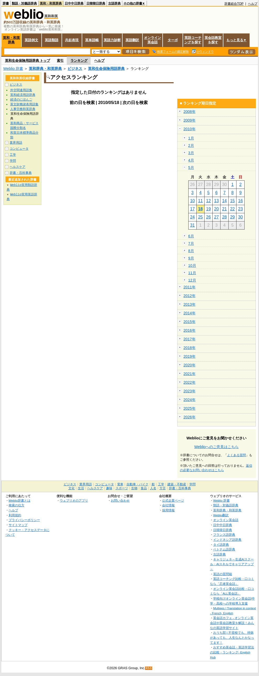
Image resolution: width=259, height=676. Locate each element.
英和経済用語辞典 (22, 95)
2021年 (190, 374)
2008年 (190, 112)
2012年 (190, 296)
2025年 (190, 408)
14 (224, 201)
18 (200, 209)
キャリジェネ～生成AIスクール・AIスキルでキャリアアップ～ (232, 564)
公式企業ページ (173, 500)
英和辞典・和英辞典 (45, 68)
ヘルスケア (17, 167)
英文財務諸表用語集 (24, 104)
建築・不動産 (176, 484)
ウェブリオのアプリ (74, 500)
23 (240, 209)
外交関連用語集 (21, 90)
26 (208, 217)
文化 (71, 488)
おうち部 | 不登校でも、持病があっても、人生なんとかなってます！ (232, 637)
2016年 (190, 330)
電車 (120, 484)
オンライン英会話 (152, 40)
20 (216, 209)
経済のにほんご (21, 99)
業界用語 (16, 142)
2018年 (190, 348)
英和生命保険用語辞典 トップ (27, 61)
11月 (192, 273)
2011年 (190, 287)
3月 (191, 153)
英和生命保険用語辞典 (106, 68)
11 (200, 201)
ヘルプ (252, 4)
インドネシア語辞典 (227, 539)
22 (232, 209)
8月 (191, 251)
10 (192, 201)
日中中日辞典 (74, 3)
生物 (134, 488)
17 (192, 209)
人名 (153, 488)
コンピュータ (19, 148)
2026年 (190, 417)
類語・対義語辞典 (24, 3)
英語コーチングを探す (192, 40)
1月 (191, 138)
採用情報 (168, 510)
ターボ (173, 40)
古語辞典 (114, 3)
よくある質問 (236, 455)
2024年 (190, 400)
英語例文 (31, 40)
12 (208, 201)
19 (208, 209)
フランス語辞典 (224, 534)
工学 (13, 155)
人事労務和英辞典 (22, 109)
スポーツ (121, 488)
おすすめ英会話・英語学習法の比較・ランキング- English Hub (232, 652)
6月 (191, 236)
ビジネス (75, 68)
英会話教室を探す (213, 40)
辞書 (6, 3)
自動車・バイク (137, 484)
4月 (191, 160)
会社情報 (168, 505)
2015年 (190, 322)
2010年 (190, 129)
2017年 (190, 339)
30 (240, 217)
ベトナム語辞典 (224, 549)
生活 (81, 488)
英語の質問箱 (222, 574)
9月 (191, 258)
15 (232, 201)
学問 (13, 161)
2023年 (190, 391)
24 (192, 217)
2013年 (190, 304)
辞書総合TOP (234, 4)
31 (192, 225)
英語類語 (51, 40)
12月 (192, 280)
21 (224, 209)
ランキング (78, 61)
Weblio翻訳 (221, 515)
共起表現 (72, 40)
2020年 (190, 365)
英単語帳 (92, 40)
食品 (144, 488)
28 (224, 217)
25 (200, 217)
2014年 (190, 313)
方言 (162, 488)
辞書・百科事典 (21, 173)
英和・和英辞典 (51, 3)
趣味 (109, 488)
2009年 (190, 120)
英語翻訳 (132, 40)
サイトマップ (18, 525)
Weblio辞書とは (19, 500)
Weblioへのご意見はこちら (216, 447)
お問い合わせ (120, 500)
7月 (191, 243)
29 (232, 217)
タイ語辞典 (221, 544)
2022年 (190, 382)
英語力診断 (112, 40)
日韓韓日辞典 (95, 3)
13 (216, 201)
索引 (60, 61)
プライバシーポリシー (24, 520)
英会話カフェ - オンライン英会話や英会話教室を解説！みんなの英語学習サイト (232, 622)
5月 (191, 167)
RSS (149, 668)
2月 (191, 145)
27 (216, 217)
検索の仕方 (16, 505)
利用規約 (15, 515)
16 (240, 201)
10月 (192, 265)
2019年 (190, 356)
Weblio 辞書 (13, 68)
